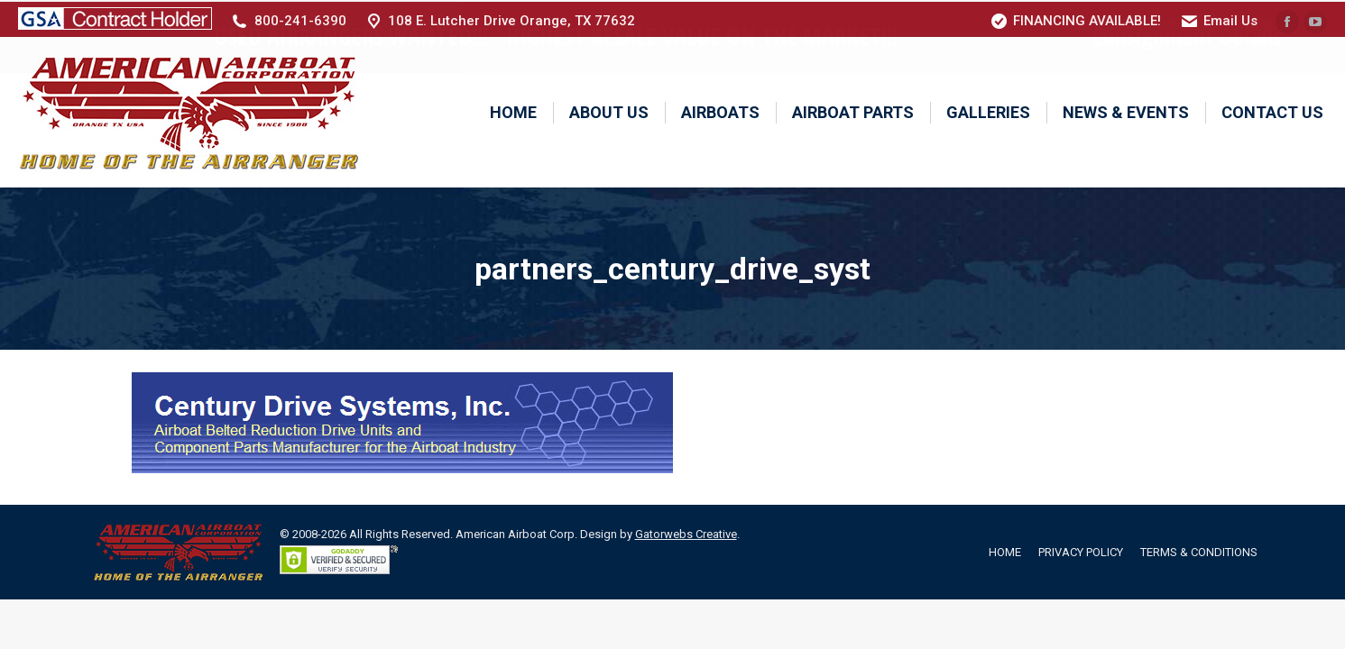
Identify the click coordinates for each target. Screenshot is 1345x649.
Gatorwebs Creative (686, 532)
